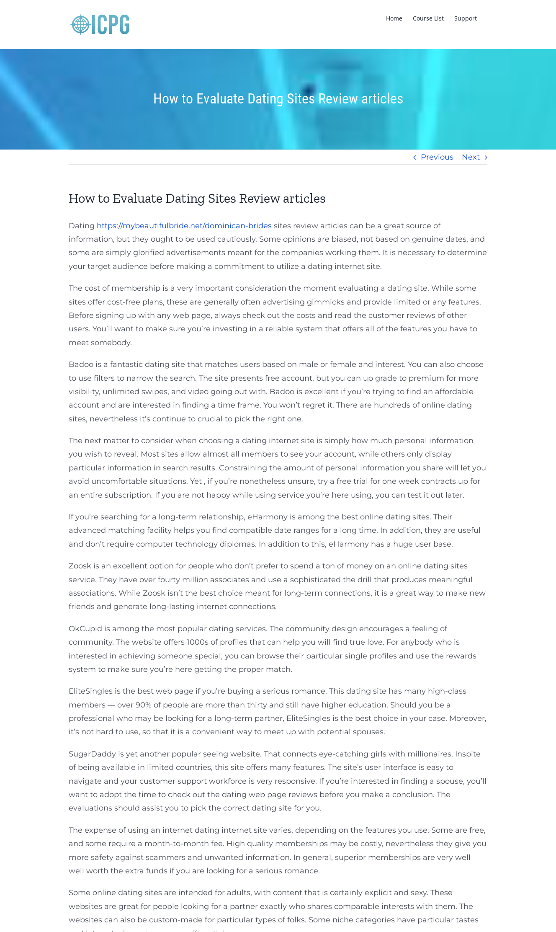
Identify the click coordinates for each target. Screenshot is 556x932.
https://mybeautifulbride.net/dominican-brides (184, 225)
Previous (437, 157)
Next (471, 157)
